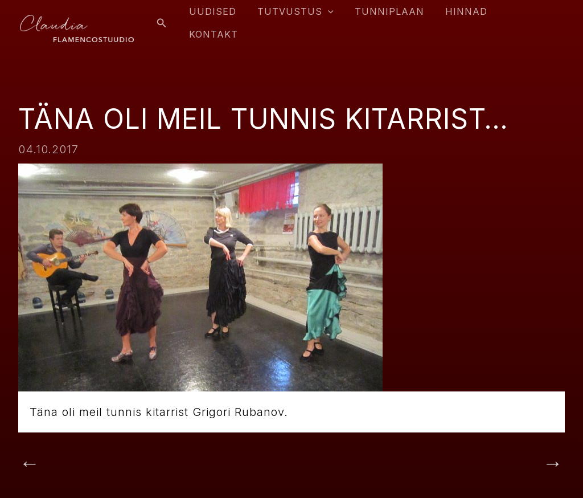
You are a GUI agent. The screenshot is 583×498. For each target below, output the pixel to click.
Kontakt (529, 19)
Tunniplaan (391, 19)
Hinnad (466, 19)
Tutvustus (300, 19)
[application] (333, 19)
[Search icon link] (171, 19)
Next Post (523, 464)
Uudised (220, 19)
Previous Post (70, 464)
